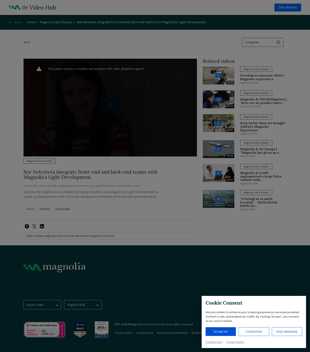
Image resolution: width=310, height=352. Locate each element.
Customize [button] (254, 331)
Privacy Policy (235, 342)
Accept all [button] (221, 331)
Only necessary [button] (286, 331)
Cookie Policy (214, 342)
